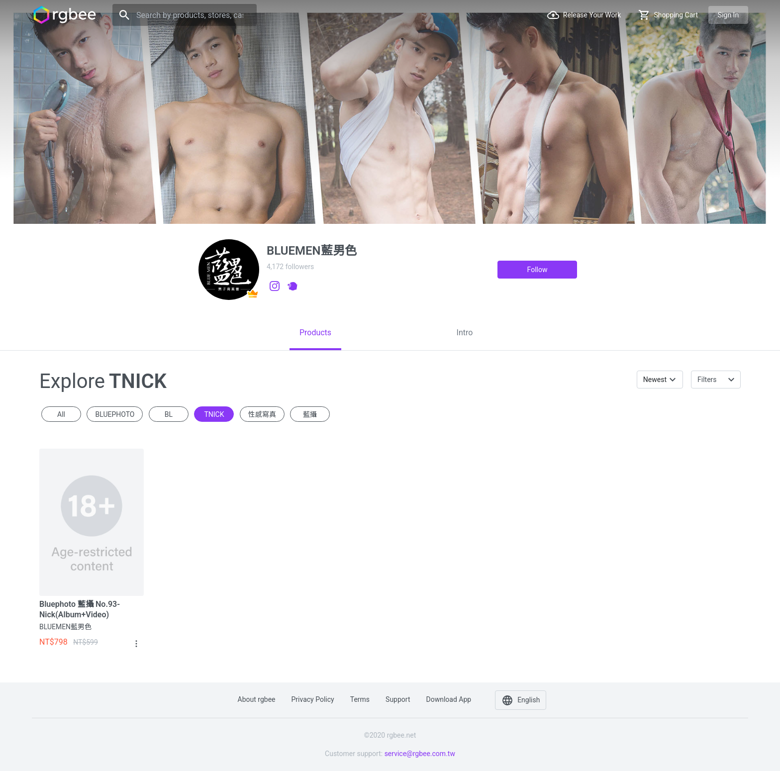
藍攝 (310, 414)
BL (169, 414)
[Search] (184, 15)
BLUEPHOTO (114, 414)
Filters (707, 380)
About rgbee (257, 699)
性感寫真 (262, 414)
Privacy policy (313, 699)
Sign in (728, 15)
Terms (360, 699)
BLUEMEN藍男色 (65, 627)
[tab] (315, 332)
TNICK (214, 414)
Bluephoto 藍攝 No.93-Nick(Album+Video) (79, 609)
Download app (448, 699)
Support (398, 699)
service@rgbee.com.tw (420, 754)
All (61, 414)
